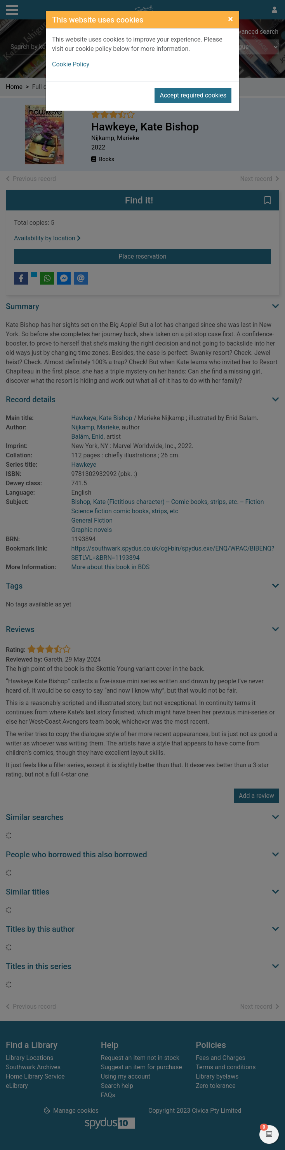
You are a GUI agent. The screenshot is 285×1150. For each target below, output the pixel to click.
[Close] (230, 19)
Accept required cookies (193, 95)
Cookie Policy (70, 64)
